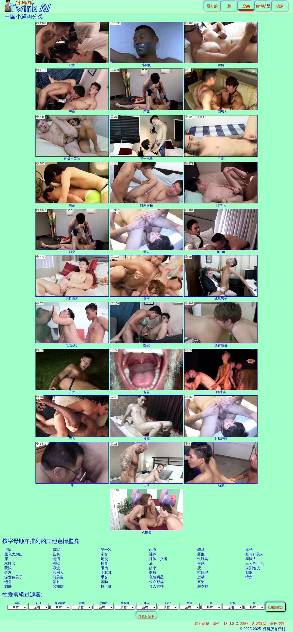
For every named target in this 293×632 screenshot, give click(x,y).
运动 (201, 577)
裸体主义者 (158, 559)
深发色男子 (13, 577)
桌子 (249, 550)
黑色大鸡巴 (13, 554)
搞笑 (104, 563)
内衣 (152, 550)
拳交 (104, 554)
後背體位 (221, 324)
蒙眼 (8, 568)
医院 (146, 324)
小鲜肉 (146, 44)
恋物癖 (58, 586)
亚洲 (72, 44)
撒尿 (152, 573)
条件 (216, 624)
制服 (249, 573)
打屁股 (202, 573)
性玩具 (202, 559)
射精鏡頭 (221, 417)
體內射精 (146, 184)
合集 (56, 554)
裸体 (152, 554)
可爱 (221, 137)
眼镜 (104, 568)
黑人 (72, 417)
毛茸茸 (106, 573)
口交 (72, 231)
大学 (146, 464)
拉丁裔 (106, 586)
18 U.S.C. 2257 (235, 624)
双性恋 (9, 563)
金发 (8, 573)
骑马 (201, 550)
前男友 (58, 577)
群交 (146, 277)
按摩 (146, 417)
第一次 (106, 550)
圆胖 (8, 586)
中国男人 (221, 91)
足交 (104, 559)
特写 (56, 550)
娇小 (152, 568)
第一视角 (146, 137)
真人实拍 (156, 586)
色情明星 (263, 6)
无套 (72, 91)
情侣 (56, 559)
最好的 (212, 6)
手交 (104, 577)
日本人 (221, 184)
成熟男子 (221, 277)
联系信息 (202, 624)
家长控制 (277, 624)
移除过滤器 (146, 616)
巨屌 (146, 91)
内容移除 (259, 624)
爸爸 (146, 371)
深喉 (56, 563)
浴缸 (8, 550)
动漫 (221, 464)
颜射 (56, 582)
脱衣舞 (202, 586)
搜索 (280, 6)
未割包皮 (252, 568)
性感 (201, 563)
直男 (201, 582)
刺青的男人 (254, 554)
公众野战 (156, 582)
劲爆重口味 (72, 137)
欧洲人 (58, 573)
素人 (146, 231)
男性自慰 (72, 277)
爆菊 (72, 184)
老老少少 (72, 324)
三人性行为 (254, 563)
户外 (72, 371)
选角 (8, 582)
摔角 (249, 577)
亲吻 (104, 582)
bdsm (221, 231)
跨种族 (221, 371)
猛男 (221, 44)
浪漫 (56, 568)
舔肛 (201, 554)
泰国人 (250, 559)
